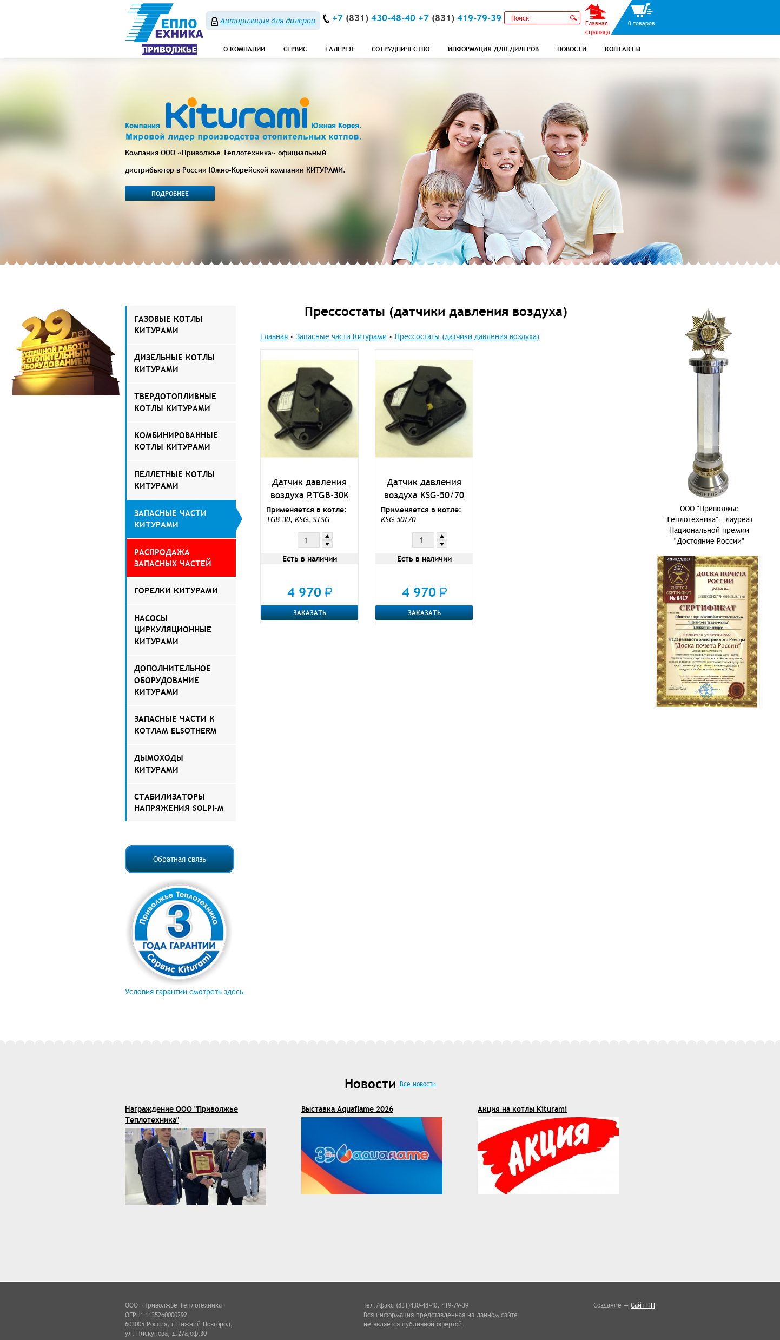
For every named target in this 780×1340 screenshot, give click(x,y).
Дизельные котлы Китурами (174, 363)
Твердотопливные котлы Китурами (175, 402)
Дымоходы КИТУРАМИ (158, 763)
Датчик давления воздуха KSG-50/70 (424, 488)
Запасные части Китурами (170, 519)
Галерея (339, 49)
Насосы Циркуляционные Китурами (172, 629)
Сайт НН (643, 1305)
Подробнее (170, 193)
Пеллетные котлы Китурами (174, 480)
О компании (244, 49)
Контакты (622, 49)
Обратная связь (179, 859)
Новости (571, 49)
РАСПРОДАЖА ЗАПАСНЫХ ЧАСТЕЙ (172, 558)
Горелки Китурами (176, 590)
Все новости (418, 1084)
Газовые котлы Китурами (168, 324)
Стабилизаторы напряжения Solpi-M (178, 802)
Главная (274, 336)
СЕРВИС (295, 49)
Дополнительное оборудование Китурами (172, 680)
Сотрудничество (400, 49)
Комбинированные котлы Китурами (176, 441)
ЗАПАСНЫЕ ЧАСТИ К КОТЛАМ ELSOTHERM (175, 724)
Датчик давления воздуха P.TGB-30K (309, 488)
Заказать (309, 613)
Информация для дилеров (493, 49)
